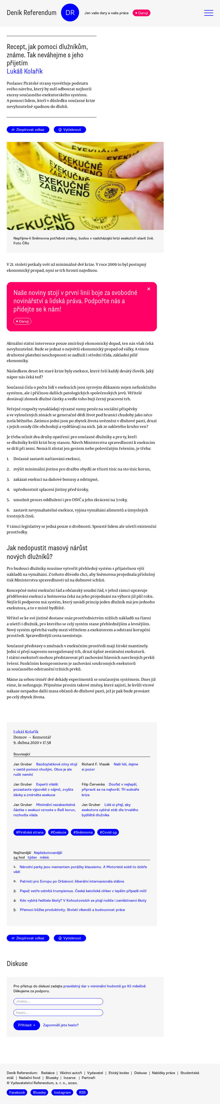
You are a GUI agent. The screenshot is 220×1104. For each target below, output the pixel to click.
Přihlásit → (26, 1025)
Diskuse (140, 1073)
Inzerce (69, 1078)
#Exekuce (58, 832)
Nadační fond (29, 1078)
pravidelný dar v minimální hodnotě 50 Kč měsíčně (104, 986)
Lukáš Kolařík (25, 71)
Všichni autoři (71, 1073)
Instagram (62, 1092)
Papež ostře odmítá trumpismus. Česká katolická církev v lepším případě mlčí (83, 891)
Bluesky (52, 1078)
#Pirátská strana (29, 832)
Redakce (48, 1073)
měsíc (44, 857)
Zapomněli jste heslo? (61, 1025)
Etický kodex (119, 1073)
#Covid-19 (108, 832)
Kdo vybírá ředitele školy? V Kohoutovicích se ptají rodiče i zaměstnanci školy (83, 900)
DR (70, 12)
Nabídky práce (163, 1073)
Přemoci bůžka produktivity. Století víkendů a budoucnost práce (72, 910)
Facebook (17, 1092)
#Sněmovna (83, 832)
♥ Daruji (141, 13)
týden (32, 857)
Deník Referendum (32, 12)
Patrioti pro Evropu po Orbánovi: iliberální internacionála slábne (72, 881)
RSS (82, 1092)
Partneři (88, 1078)
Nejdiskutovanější (48, 853)
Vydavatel (95, 1073)
